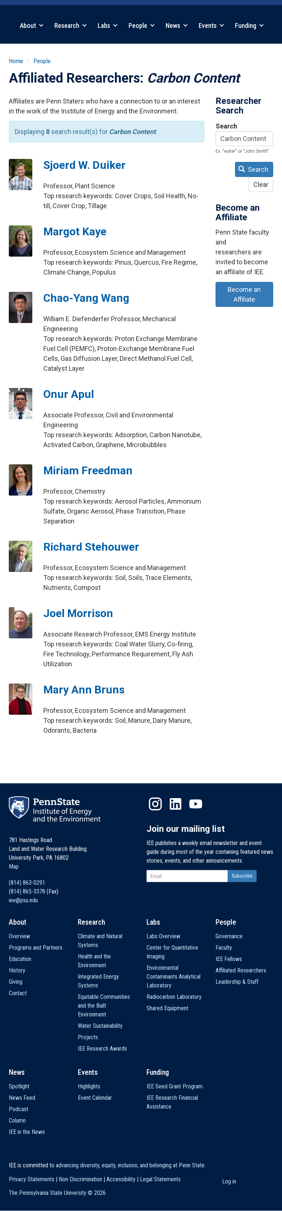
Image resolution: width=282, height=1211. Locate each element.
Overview (19, 936)
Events (211, 25)
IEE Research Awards (102, 1048)
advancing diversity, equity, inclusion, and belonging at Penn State (130, 1165)
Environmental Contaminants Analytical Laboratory (173, 976)
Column (17, 1120)
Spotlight (19, 1086)
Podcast (18, 1109)
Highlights (89, 1086)
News (177, 25)
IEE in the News (27, 1131)
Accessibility (120, 1179)
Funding (249, 25)
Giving (15, 981)
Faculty (224, 947)
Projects (88, 1037)
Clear (260, 184)
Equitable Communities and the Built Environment (104, 1005)
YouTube (195, 804)
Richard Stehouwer (91, 546)
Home (16, 61)
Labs (108, 25)
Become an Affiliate (244, 294)
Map (14, 866)
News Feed (22, 1097)
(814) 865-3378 (27, 891)
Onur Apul (68, 394)
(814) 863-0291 (27, 882)
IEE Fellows (229, 959)
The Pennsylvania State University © (57, 1192)
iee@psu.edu (23, 900)
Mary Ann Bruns (83, 689)
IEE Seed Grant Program (175, 1086)
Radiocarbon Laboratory (174, 996)
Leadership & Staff (237, 981)
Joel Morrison (78, 613)
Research (70, 25)
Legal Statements (160, 1179)
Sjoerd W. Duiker (84, 165)
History (17, 970)
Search (226, 126)
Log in (229, 1181)
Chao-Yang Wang (86, 297)
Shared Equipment (167, 1008)
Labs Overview (163, 936)
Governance (229, 936)
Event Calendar (95, 1097)
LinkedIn (175, 804)
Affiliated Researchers (241, 970)
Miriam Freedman (88, 470)
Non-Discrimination (80, 1179)
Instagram (155, 804)
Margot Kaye (74, 231)
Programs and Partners (35, 947)
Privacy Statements (31, 1179)
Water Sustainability (100, 1025)
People (142, 25)
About (31, 25)
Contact (18, 993)
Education (20, 959)
